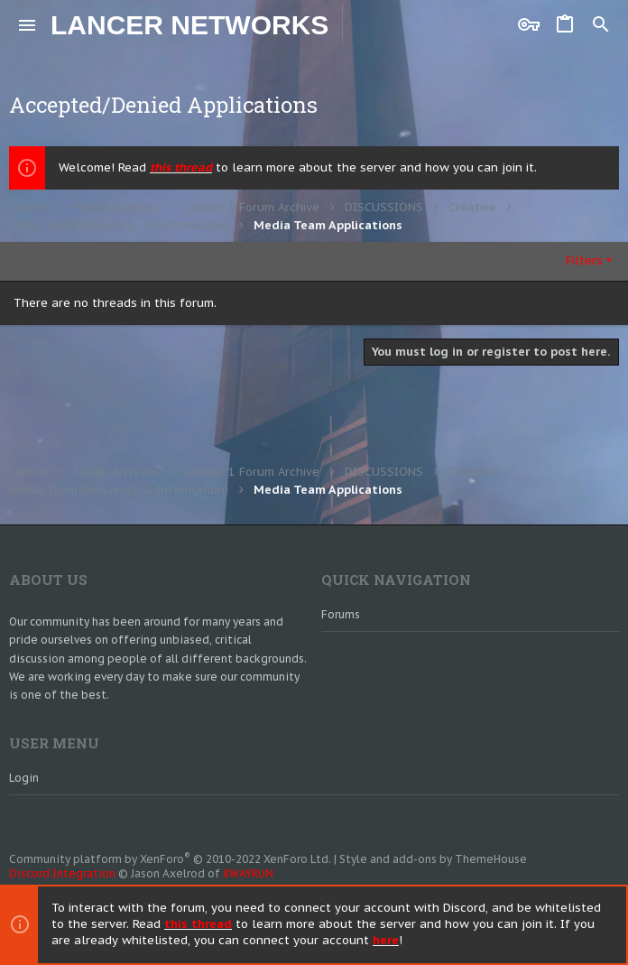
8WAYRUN (248, 873)
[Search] (601, 25)
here (386, 941)
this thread (181, 167)
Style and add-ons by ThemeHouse (433, 859)
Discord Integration (62, 873)
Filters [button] (584, 260)
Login (24, 777)
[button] (27, 25)
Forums (340, 614)
